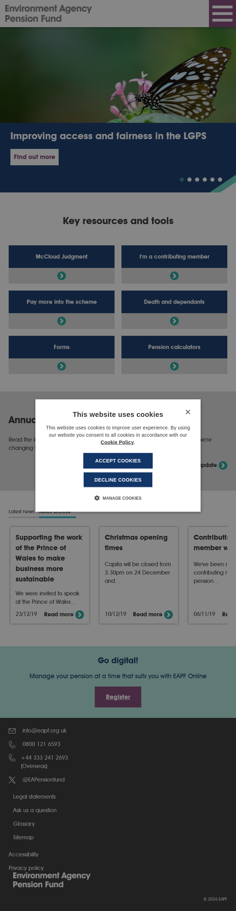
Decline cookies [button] (118, 479)
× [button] (187, 412)
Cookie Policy (117, 442)
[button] (117, 497)
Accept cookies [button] (118, 461)
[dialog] (118, 455)
